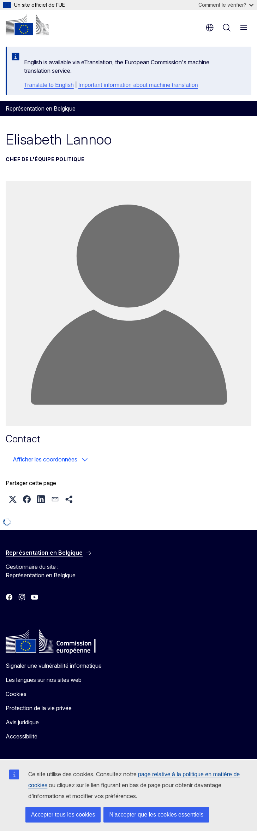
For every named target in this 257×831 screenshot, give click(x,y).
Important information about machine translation (138, 85)
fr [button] (209, 27)
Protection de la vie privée (39, 708)
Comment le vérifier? (225, 5)
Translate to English (49, 85)
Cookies (16, 693)
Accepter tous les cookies (63, 815)
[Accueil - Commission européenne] (27, 24)
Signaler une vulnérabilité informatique (54, 665)
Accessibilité (21, 736)
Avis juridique (22, 722)
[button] (12, 499)
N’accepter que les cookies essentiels (156, 815)
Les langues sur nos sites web (44, 679)
